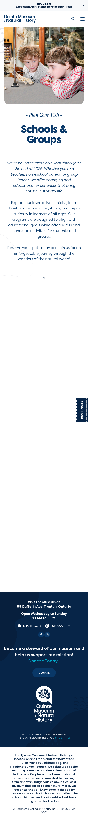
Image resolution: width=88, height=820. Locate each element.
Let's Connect (29, 626)
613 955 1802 (57, 626)
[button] (83, 19)
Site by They (62, 737)
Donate (44, 673)
